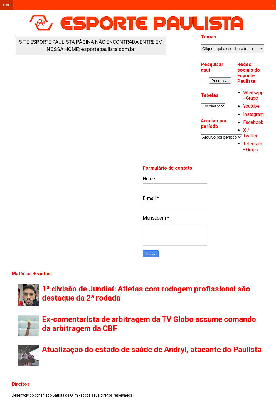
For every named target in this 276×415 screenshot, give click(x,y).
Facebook (253, 122)
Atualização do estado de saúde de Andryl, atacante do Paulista (152, 349)
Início (6, 5)
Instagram (253, 114)
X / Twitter (250, 133)
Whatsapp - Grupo (253, 95)
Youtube (251, 106)
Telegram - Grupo (252, 146)
